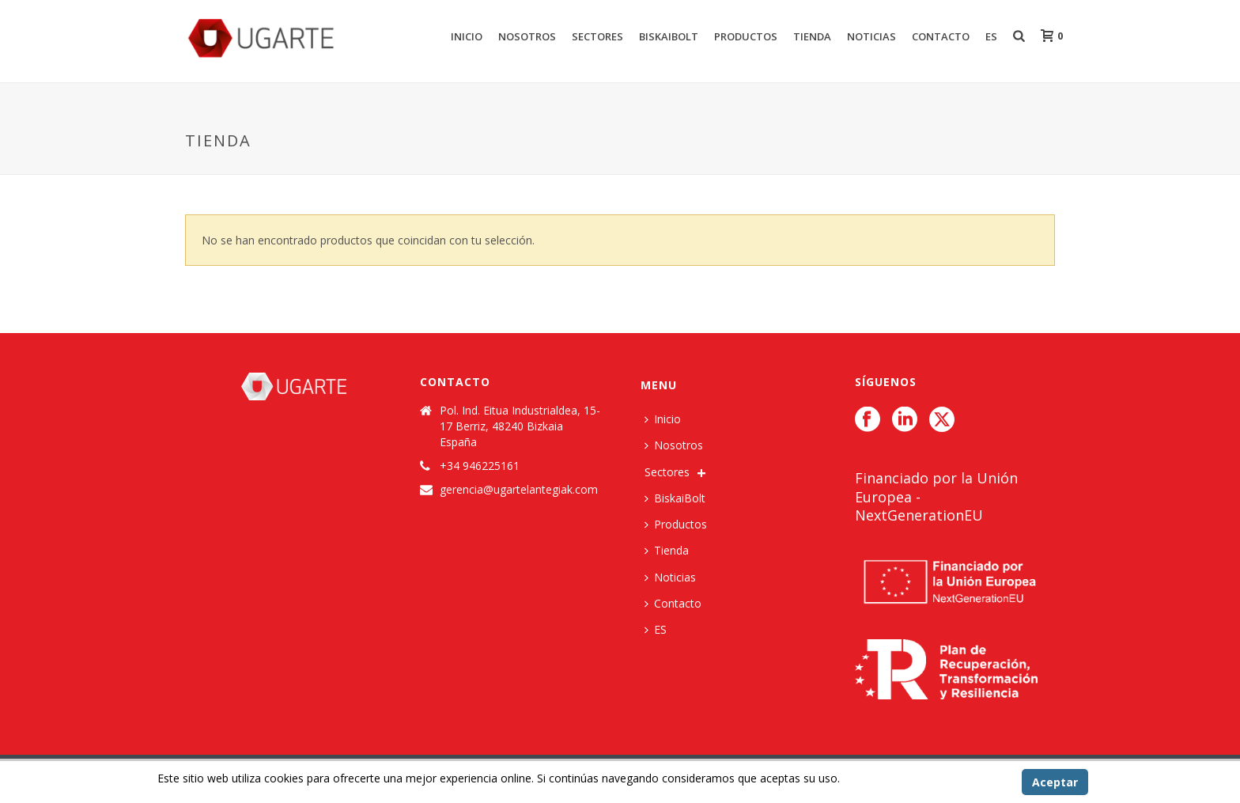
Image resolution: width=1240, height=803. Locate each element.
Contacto (941, 36)
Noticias (871, 36)
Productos (745, 36)
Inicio (466, 36)
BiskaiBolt (668, 36)
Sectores (597, 36)
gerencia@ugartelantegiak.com (519, 490)
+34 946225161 (480, 466)
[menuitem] (660, 629)
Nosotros (527, 36)
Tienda (812, 36)
